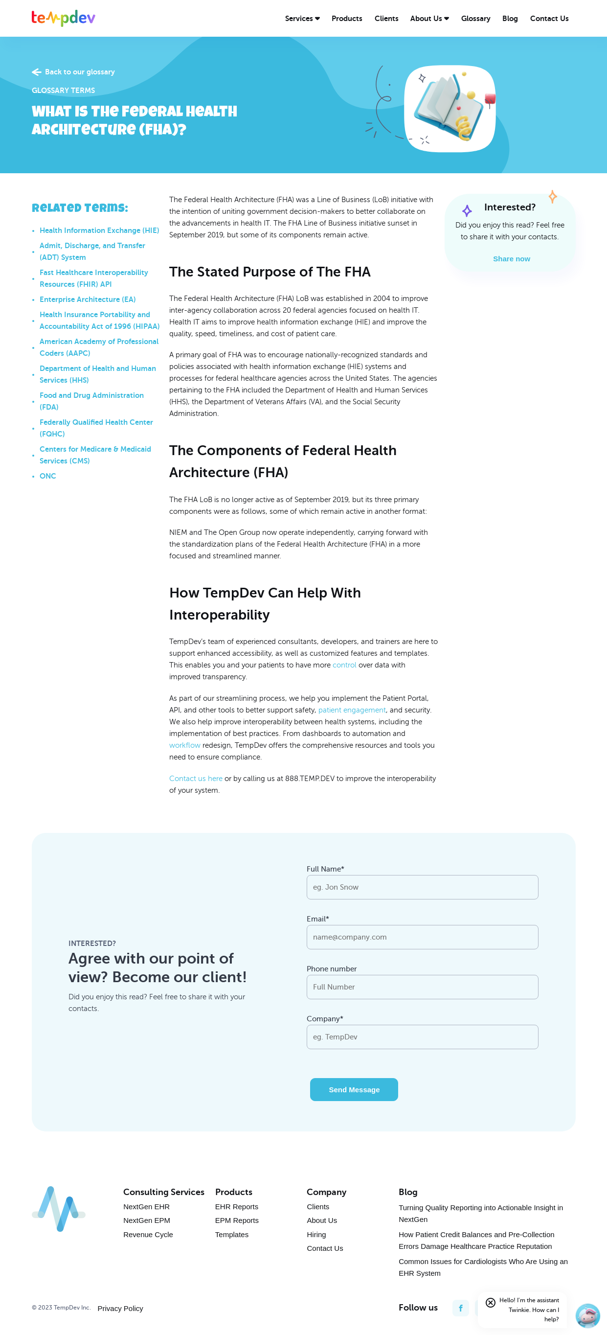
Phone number (332, 969)
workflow (185, 745)
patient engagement (352, 710)
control (345, 665)
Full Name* (325, 869)
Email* (318, 919)
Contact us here (196, 779)
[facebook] (460, 1308)
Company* (325, 1019)
